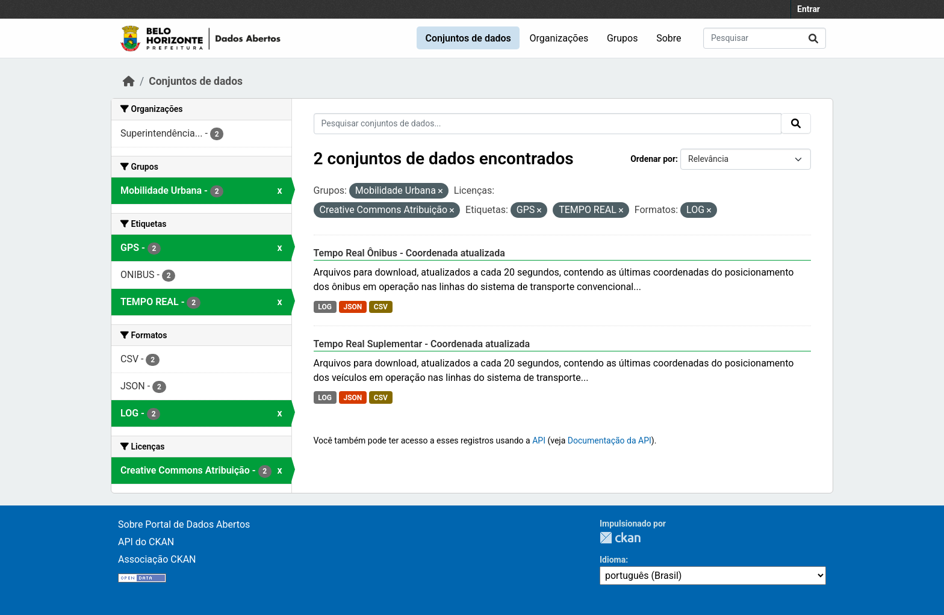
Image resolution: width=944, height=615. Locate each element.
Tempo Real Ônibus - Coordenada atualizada (409, 253)
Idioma (613, 559)
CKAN (620, 537)
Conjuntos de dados (468, 38)
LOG (325, 307)
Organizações (559, 38)
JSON (352, 307)
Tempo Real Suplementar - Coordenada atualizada (422, 344)
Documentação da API (609, 440)
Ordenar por (652, 159)
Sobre (668, 38)
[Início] (129, 81)
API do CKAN (146, 542)
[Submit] (813, 38)
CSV (381, 307)
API (538, 440)
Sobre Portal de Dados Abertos (184, 524)
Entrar (808, 9)
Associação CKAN (157, 559)
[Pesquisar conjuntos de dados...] (764, 38)
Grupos (622, 38)
